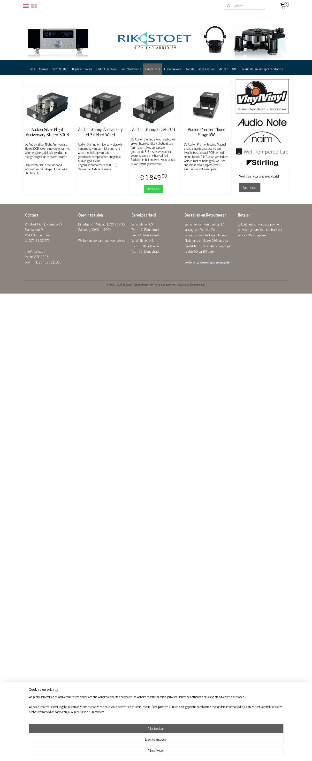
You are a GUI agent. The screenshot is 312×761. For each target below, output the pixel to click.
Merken (223, 69)
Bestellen (153, 188)
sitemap (144, 284)
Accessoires (206, 69)
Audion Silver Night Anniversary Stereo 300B (47, 132)
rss (151, 284)
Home (31, 69)
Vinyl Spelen (60, 69)
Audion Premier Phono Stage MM (206, 132)
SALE (235, 69)
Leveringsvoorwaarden (215, 262)
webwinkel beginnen (165, 284)
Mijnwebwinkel (197, 284)
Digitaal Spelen (82, 69)
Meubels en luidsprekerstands (262, 69)
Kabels (190, 69)
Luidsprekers (173, 69)
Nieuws (44, 69)
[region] (124, 745)
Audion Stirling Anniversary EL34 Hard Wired (100, 132)
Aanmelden (250, 187)
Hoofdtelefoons (131, 69)
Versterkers (152, 69)
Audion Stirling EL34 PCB (153, 129)
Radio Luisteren (106, 69)
